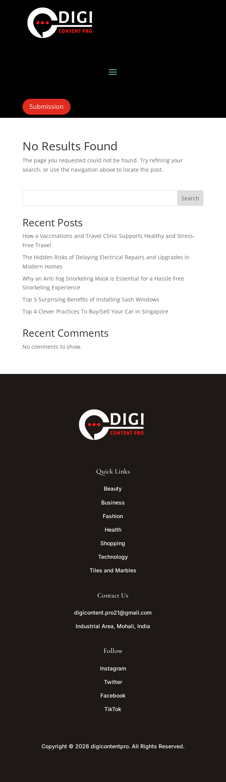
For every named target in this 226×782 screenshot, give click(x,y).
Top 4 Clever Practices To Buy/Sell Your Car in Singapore (95, 311)
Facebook (113, 695)
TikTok (112, 709)
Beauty (113, 488)
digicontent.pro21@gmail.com (113, 612)
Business (113, 502)
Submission (46, 106)
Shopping (112, 543)
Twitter (113, 682)
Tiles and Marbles (113, 570)
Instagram (113, 668)
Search (190, 198)
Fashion (113, 516)
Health (113, 529)
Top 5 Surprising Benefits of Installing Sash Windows (90, 299)
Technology (113, 556)
